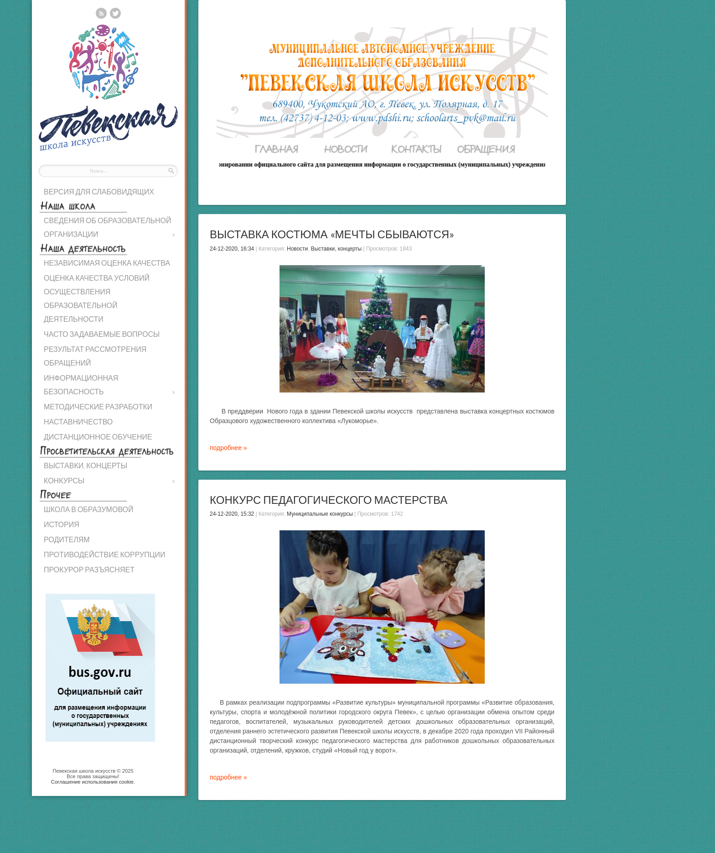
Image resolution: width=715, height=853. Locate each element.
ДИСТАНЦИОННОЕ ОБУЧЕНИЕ (98, 436)
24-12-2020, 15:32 (232, 514)
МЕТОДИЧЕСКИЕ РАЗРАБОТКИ (98, 406)
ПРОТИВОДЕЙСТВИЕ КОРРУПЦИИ (105, 554)
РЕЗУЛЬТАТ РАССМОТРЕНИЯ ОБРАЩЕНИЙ (95, 356)
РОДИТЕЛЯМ (67, 539)
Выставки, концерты (336, 249)
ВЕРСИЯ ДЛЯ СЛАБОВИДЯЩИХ (99, 191)
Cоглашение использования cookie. (93, 782)
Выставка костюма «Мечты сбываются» (332, 234)
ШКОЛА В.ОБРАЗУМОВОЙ (88, 509)
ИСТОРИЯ (61, 524)
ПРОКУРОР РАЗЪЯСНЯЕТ (89, 569)
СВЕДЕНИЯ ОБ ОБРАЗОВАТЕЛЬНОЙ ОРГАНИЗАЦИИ (109, 228)
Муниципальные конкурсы (320, 514)
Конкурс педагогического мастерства (328, 499)
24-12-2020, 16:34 (232, 249)
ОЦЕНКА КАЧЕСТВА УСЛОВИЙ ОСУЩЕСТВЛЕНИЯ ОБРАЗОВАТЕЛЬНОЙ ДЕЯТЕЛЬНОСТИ (97, 298)
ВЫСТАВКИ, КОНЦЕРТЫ (85, 465)
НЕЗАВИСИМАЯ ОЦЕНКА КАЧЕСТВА (107, 262)
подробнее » (228, 447)
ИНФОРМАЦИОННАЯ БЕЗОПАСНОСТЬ (109, 385)
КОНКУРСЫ (109, 480)
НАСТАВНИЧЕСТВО (78, 421)
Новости (297, 249)
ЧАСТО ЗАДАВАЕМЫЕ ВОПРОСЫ (102, 334)
